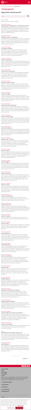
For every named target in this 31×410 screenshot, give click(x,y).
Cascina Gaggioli (5, 162)
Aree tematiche (4, 373)
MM (4, 378)
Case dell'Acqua (5, 344)
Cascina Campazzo (5, 216)
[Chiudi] (29, 399)
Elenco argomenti (9, 6)
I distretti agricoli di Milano (8, 301)
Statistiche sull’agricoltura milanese (10, 290)
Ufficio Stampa (4, 372)
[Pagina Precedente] (12, 355)
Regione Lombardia (4, 377)
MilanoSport (18, 379)
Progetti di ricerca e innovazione (9, 37)
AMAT (27, 377)
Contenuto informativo (6, 21)
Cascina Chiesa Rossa (6, 60)
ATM (21, 377)
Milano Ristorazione (12, 379)
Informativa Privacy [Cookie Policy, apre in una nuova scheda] (21, 405)
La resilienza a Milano (6, 48)
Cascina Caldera (5, 223)
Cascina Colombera (6, 173)
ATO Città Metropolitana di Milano (11, 378)
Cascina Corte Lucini (6, 204)
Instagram (27, 366)
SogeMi (22, 379)
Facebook (22, 366)
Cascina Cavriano (5, 185)
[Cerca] (28, 16)
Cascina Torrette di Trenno (7, 82)
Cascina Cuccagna (5, 94)
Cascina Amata (5, 267)
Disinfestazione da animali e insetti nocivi (11, 333)
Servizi (2, 370)
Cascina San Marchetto (7, 196)
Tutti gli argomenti (8, 9)
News (17, 21)
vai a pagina (24, 358)
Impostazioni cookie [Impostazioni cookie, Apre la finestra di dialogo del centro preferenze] (11, 407)
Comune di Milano (4, 369)
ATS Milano (18, 377)
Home (2, 6)
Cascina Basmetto (5, 244)
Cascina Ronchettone (6, 128)
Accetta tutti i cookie (19, 407)
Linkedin (29, 366)
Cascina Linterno (5, 150)
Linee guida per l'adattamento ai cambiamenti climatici (15, 26)
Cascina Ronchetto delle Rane (8, 105)
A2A (2, 378)
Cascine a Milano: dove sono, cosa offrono (12, 313)
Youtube (25, 366)
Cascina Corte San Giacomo (8, 71)
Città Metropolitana (12, 377)
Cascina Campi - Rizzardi (7, 139)
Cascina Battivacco (6, 233)
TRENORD (19, 378)
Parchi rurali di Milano (6, 256)
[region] (15, 404)
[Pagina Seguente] (18, 355)
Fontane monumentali (6, 324)
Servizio (13, 21)
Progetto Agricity (5, 279)
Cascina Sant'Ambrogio (7, 116)
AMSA (24, 377)
